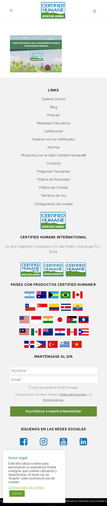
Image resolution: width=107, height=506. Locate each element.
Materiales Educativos (54, 123)
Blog (53, 107)
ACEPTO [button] (17, 493)
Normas (53, 147)
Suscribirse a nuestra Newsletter (54, 411)
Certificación (53, 131)
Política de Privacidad (53, 179)
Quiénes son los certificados (53, 139)
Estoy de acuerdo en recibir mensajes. (53, 387)
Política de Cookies (53, 187)
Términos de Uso (53, 196)
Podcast (53, 115)
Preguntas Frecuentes (53, 171)
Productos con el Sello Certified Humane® (53, 155)
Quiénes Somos (53, 99)
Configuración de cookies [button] (53, 204)
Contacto (53, 163)
